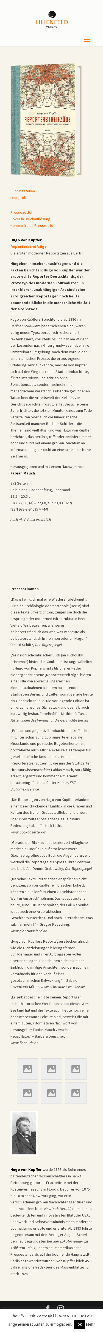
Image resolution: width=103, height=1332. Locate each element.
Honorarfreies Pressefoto (31, 225)
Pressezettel (21, 212)
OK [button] (79, 1324)
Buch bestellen (22, 191)
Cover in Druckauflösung (30, 218)
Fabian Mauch (22, 473)
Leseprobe (19, 197)
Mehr (90, 1324)
